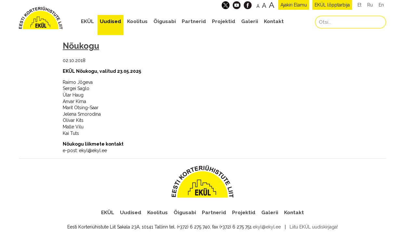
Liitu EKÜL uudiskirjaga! (314, 226)
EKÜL (87, 21)
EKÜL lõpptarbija (332, 4)
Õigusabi (164, 21)
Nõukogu (81, 46)
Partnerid (194, 21)
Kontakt (274, 21)
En (381, 4)
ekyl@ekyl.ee (267, 226)
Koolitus (137, 21)
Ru (370, 4)
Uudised (110, 21)
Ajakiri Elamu (294, 4)
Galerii (249, 21)
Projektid (223, 21)
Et (359, 4)
